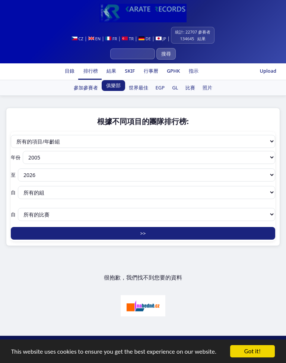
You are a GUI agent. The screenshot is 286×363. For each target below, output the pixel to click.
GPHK (173, 70)
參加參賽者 (86, 87)
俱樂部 (113, 85)
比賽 (190, 87)
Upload (268, 70)
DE (145, 38)
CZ (77, 38)
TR (128, 38)
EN (94, 38)
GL (175, 87)
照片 (207, 87)
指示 (192, 70)
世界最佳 (138, 87)
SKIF (129, 70)
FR (111, 38)
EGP (160, 87)
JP (161, 38)
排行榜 (90, 70)
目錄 (69, 70)
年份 (143, 157)
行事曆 (150, 70)
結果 (110, 70)
